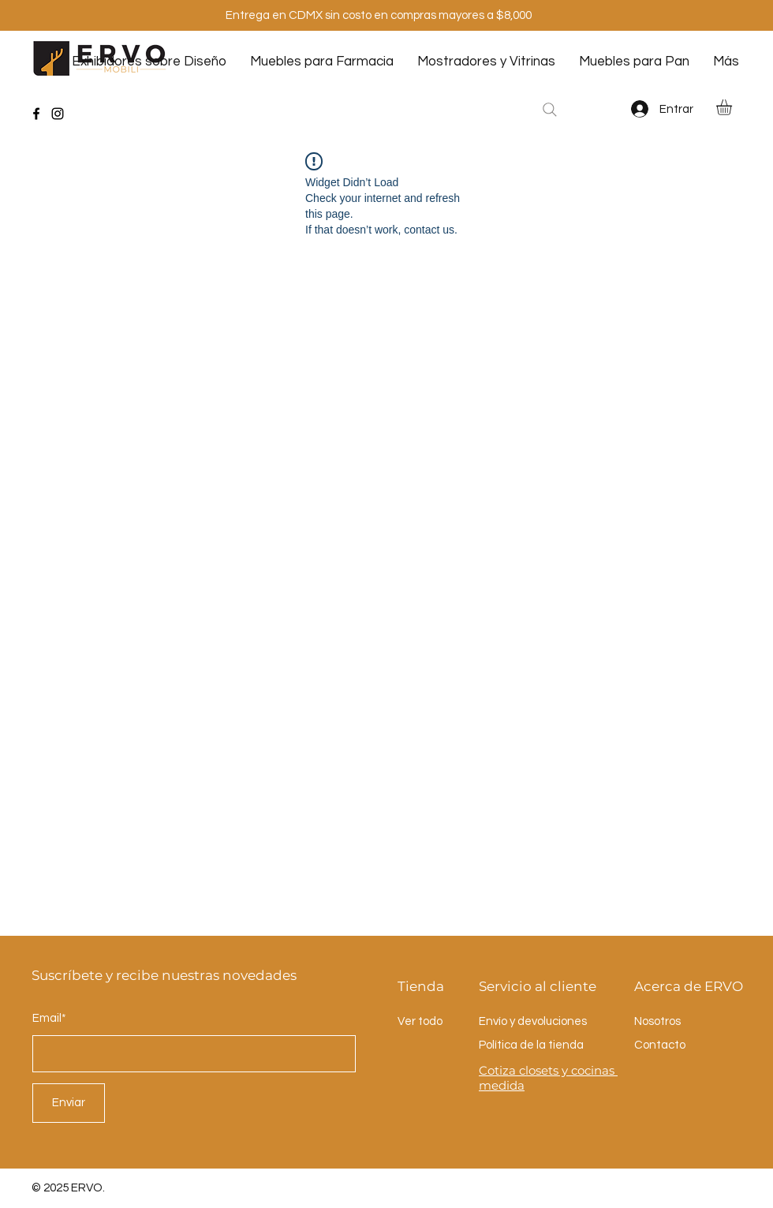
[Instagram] (57, 114)
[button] (733, 107)
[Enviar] (68, 1103)
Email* (49, 1018)
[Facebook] (36, 114)
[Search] (549, 109)
